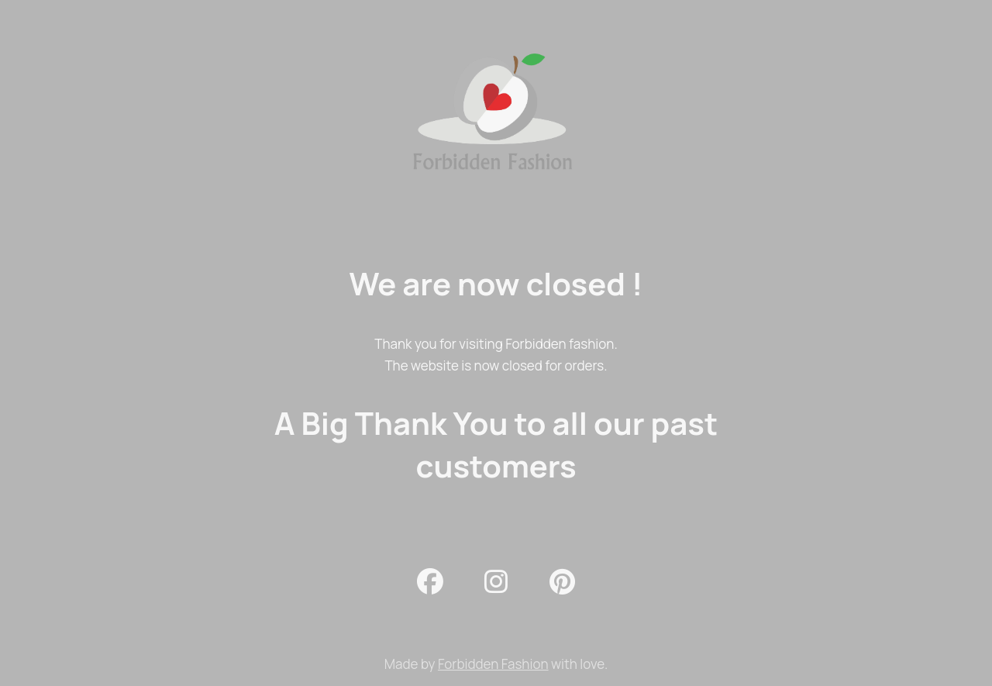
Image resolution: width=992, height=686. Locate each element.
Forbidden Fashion (493, 664)
